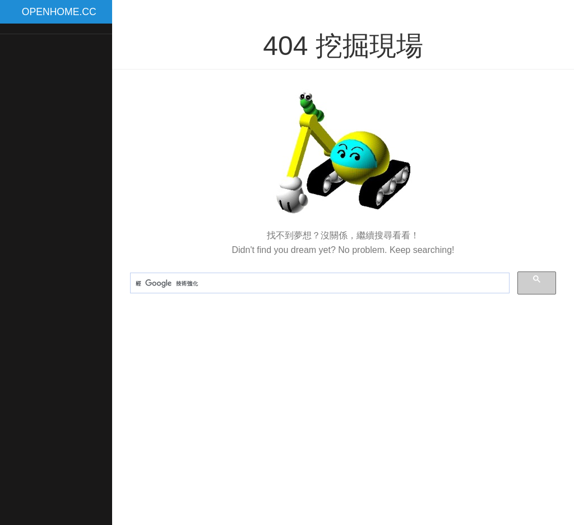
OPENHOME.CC (59, 11)
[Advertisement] (56, 212)
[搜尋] (319, 283)
